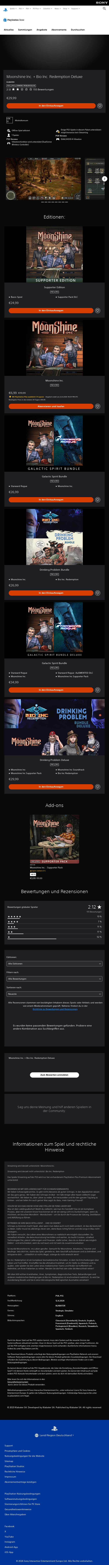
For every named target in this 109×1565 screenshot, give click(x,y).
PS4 (27, 8)
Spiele (12, 8)
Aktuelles (9, 26)
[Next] (104, 175)
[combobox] (54, 960)
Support (74, 8)
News (57, 8)
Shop (65, 8)
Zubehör (46, 8)
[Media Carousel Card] (43, 176)
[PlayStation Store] (14, 16)
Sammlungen (25, 26)
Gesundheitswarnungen (17, 1379)
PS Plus (36, 8)
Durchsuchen (78, 26)
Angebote (42, 26)
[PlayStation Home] (5, 9)
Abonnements (59, 26)
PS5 (20, 8)
